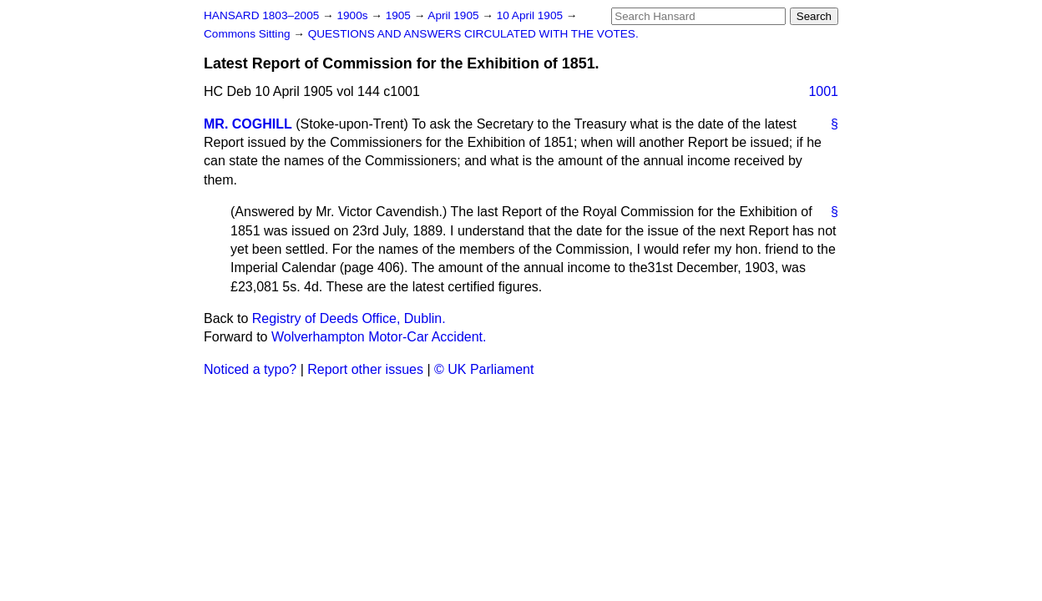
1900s (353, 15)
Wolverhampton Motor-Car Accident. (379, 337)
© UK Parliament (484, 369)
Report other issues (365, 369)
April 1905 (454, 15)
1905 (400, 15)
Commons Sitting (248, 34)
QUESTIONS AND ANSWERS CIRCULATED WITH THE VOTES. (473, 34)
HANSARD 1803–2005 (261, 15)
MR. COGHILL (248, 124)
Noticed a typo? (250, 369)
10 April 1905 (531, 15)
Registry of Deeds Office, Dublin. (349, 318)
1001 (823, 91)
